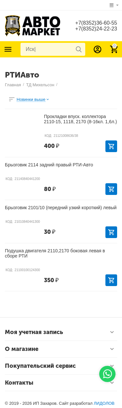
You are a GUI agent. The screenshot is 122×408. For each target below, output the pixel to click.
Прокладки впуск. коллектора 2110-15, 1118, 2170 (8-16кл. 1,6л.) (80, 119)
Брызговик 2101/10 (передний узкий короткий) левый (60, 207)
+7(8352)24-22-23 (96, 28)
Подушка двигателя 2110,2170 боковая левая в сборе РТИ (55, 253)
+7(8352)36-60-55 (96, 23)
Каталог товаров (8, 49)
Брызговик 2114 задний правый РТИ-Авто (49, 164)
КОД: (48, 136)
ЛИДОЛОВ (104, 403)
